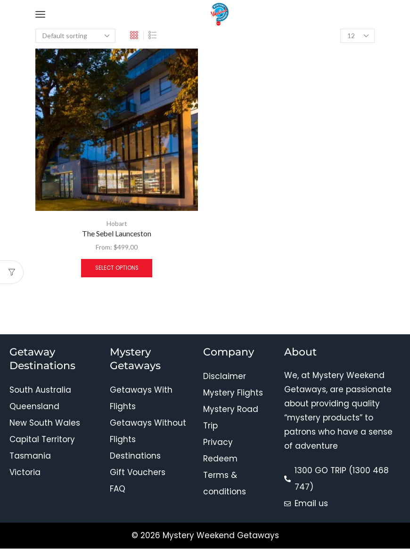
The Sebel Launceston (117, 233)
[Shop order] (75, 36)
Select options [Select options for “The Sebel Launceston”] (117, 268)
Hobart (117, 223)
